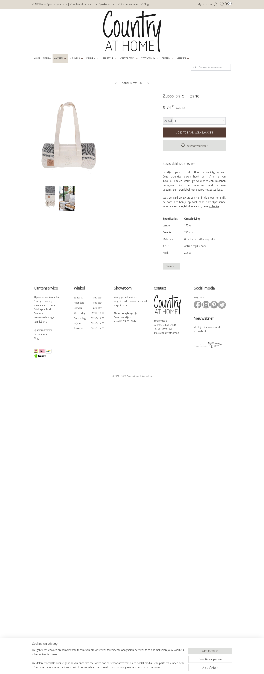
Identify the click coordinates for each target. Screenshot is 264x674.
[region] (108, 658)
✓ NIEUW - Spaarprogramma (49, 4)
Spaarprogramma (43, 330)
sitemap (144, 376)
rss (150, 376)
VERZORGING (129, 58)
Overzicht (171, 266)
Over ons (38, 313)
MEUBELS (76, 58)
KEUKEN (92, 58)
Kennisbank (40, 321)
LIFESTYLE (109, 58)
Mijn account (208, 4)
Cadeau (38, 334)
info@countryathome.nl (166, 332)
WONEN (60, 58)
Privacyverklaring (43, 301)
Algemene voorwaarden (46, 297)
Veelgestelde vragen (44, 317)
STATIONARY (150, 58)
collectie (214, 206)
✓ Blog (145, 4)
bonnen (46, 334)
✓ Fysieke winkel (105, 4)
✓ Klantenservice (128, 4)
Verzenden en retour (44, 305)
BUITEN (168, 58)
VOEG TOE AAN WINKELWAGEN (194, 132)
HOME (36, 58)
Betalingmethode (43, 309)
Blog (36, 338)
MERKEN (183, 58)
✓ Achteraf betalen (81, 4)
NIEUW (47, 58)
